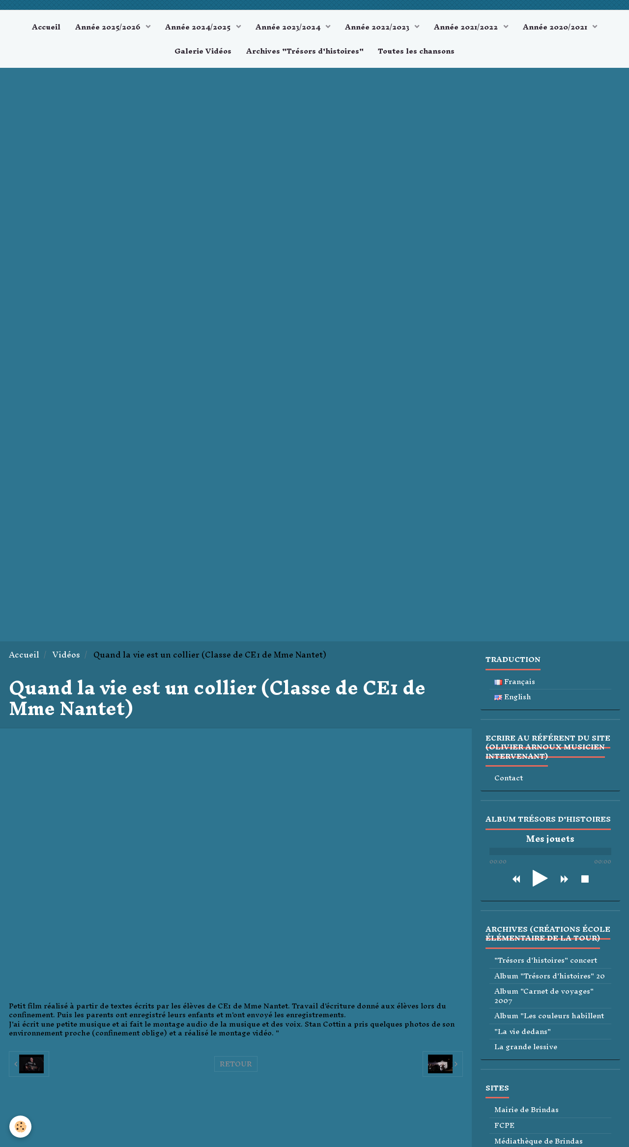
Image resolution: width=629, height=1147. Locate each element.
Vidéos (66, 655)
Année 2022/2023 (378, 27)
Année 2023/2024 (289, 27)
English (512, 697)
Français (514, 681)
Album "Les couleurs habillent (549, 1016)
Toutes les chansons (416, 51)
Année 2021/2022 (467, 27)
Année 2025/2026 (109, 27)
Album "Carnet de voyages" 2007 (544, 996)
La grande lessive (525, 1047)
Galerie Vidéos (202, 51)
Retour (236, 1064)
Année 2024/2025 (198, 27)
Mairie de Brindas (526, 1110)
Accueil (46, 27)
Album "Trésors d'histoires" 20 (549, 976)
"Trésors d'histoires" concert (545, 960)
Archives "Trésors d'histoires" (305, 51)
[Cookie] (21, 1127)
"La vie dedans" (522, 1031)
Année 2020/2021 (556, 27)
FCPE (504, 1125)
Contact (508, 778)
